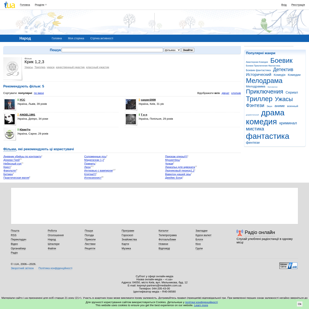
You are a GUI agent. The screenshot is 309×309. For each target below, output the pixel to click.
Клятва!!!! (90, 174)
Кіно (198, 243)
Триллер (259, 99)
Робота (52, 230)
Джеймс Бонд (173, 177)
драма (273, 112)
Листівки (90, 243)
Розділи (39, 4)
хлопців (236, 93)
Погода (89, 235)
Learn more (201, 305)
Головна (25, 4)
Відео (14, 243)
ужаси (50, 67)
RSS (14, 235)
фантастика (267, 136)
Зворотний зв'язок (22, 268)
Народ (52, 239)
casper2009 (147, 99)
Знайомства (129, 239)
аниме (280, 106)
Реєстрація (298, 4)
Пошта (15, 230)
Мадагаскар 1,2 (94, 160)
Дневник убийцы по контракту (22, 156)
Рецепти (90, 248)
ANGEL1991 (26, 114)
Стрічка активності (101, 38)
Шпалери (53, 243)
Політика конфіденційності (55, 268)
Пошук (89, 230)
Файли (52, 248)
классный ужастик (97, 67)
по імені (39, 93)
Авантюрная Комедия (257, 62)
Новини (163, 243)
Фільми (9, 149)
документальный (252, 115)
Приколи (90, 239)
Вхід (284, 4)
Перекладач (18, 239)
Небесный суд (12, 163)
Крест (7, 167)
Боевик (281, 60)
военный (292, 106)
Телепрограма (168, 235)
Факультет (9, 170)
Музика (126, 248)
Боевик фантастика (258, 70)
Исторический (258, 74)
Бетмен (8, 174)
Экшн (269, 106)
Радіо (14, 252)
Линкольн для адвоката (180, 167)
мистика (255, 128)
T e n (143, 114)
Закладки (201, 230)
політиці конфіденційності (201, 302)
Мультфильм (272, 87)
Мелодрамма (255, 86)
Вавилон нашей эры (178, 174)
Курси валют (203, 235)
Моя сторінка (76, 38)
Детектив (283, 69)
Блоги (199, 239)
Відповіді (164, 248)
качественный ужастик (70, 67)
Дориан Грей (11, 160)
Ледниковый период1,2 (180, 170)
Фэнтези (255, 105)
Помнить (89, 163)
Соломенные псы (95, 156)
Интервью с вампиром (98, 170)
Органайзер (18, 248)
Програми (128, 230)
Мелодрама (264, 80)
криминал (288, 123)
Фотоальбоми (167, 239)
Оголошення (56, 235)
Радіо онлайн (260, 232)
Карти (125, 243)
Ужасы (284, 99)
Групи (199, 248)
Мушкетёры (172, 160)
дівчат (225, 93)
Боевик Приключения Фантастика (263, 65)
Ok (299, 304)
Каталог (164, 230)
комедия (261, 121)
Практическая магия (16, 177)
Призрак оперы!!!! (176, 156)
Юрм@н (23, 129)
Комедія (279, 74)
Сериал (292, 92)
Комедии (294, 74)
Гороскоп (127, 235)
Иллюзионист (92, 177)
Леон (87, 167)
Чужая (169, 163)
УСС (21, 99)
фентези (253, 143)
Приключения (264, 91)
